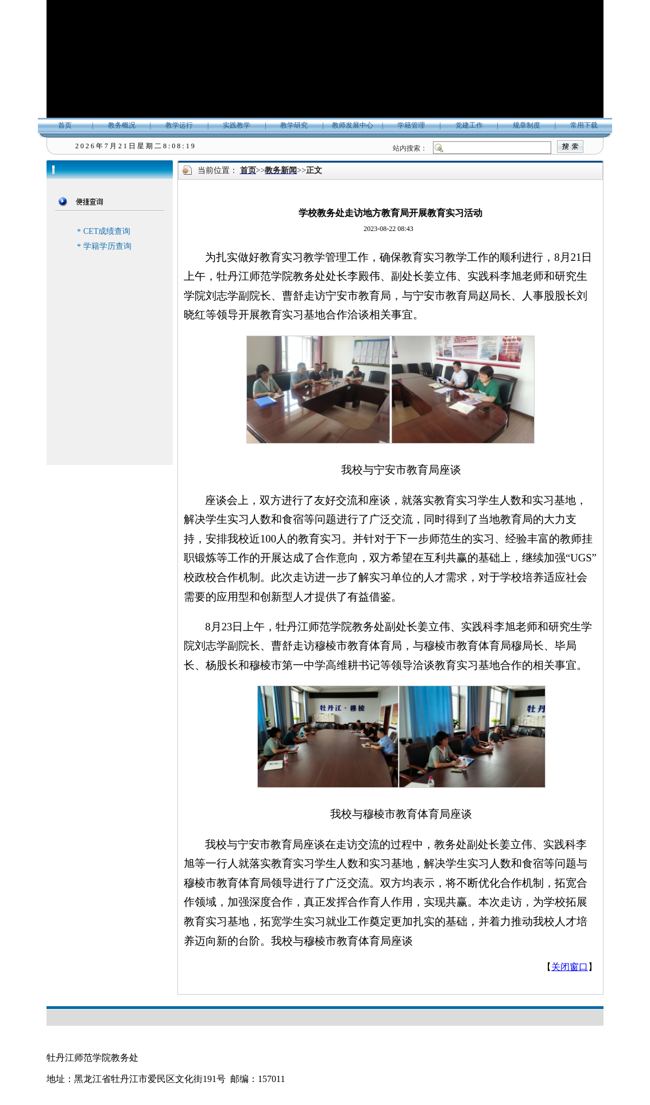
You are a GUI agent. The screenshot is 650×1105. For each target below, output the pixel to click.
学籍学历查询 (107, 246)
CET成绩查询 (106, 231)
